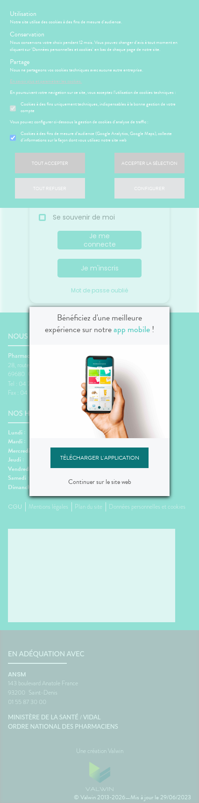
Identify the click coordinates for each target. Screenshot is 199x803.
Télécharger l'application (99, 458)
